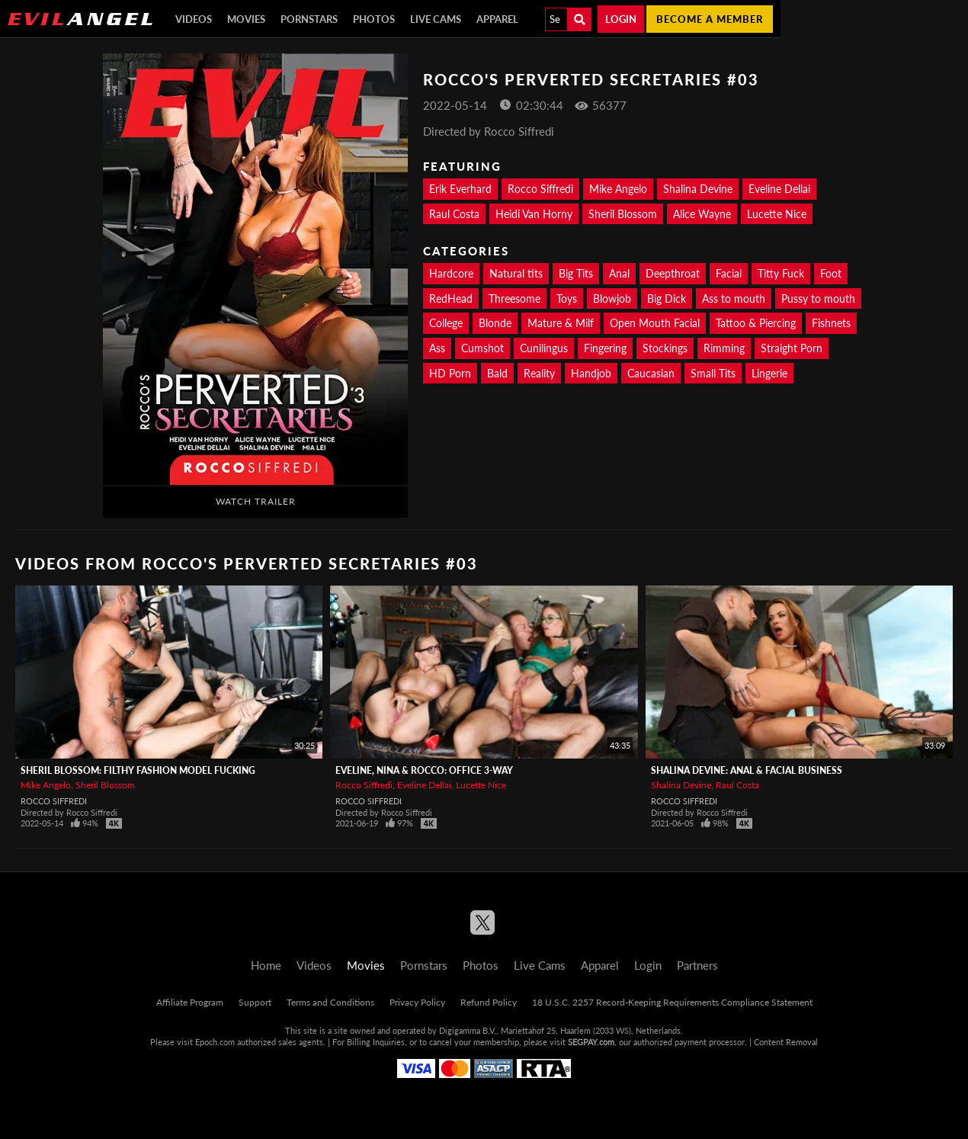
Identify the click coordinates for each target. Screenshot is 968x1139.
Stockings (665, 348)
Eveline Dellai (779, 188)
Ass (437, 348)
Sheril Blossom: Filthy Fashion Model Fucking (138, 770)
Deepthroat (673, 273)
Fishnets (831, 322)
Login (620, 19)
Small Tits (713, 373)
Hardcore (451, 273)
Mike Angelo (618, 188)
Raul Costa (454, 213)
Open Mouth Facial (655, 322)
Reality (539, 373)
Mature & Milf (560, 322)
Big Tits (576, 273)
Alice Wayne (702, 213)
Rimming (724, 348)
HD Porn (450, 373)
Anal (619, 273)
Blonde (495, 322)
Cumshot (482, 348)
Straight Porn (791, 348)
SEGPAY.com (591, 1042)
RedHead (451, 298)
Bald (497, 373)
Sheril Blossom (622, 213)
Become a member (709, 19)
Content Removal (786, 1042)
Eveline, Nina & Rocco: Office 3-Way (424, 770)
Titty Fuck (781, 273)
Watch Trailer (256, 501)
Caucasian (651, 373)
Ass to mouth (733, 298)
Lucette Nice (776, 213)
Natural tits (516, 273)
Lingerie (769, 373)
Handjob (591, 373)
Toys (566, 298)
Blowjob (612, 298)
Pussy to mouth (818, 298)
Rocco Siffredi (540, 188)
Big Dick (666, 298)
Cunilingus (544, 348)
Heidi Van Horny (533, 213)
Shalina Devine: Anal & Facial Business (746, 770)
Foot (830, 273)
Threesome (514, 298)
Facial (729, 273)
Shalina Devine (697, 188)
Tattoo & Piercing (756, 322)
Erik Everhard (460, 188)
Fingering (605, 348)
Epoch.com (215, 1042)
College (446, 322)
